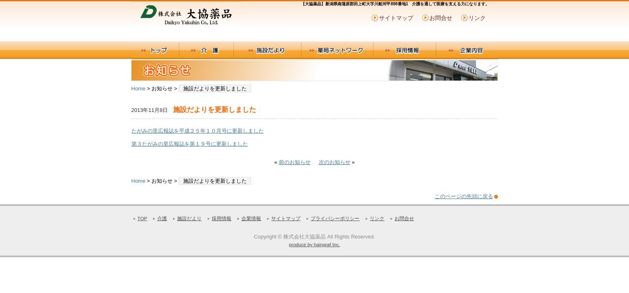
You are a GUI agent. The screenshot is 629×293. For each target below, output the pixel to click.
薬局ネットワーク (337, 51)
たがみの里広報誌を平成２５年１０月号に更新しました (197, 131)
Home (138, 88)
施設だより (267, 51)
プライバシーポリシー (335, 218)
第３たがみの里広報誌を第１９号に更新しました (189, 144)
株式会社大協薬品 (192, 18)
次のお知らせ (335, 162)
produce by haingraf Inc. (314, 244)
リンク (477, 18)
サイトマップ (396, 18)
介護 (206, 51)
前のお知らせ (295, 162)
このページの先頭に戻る (464, 196)
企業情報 (251, 218)
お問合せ (441, 18)
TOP (142, 218)
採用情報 (405, 51)
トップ (155, 51)
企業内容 (467, 51)
